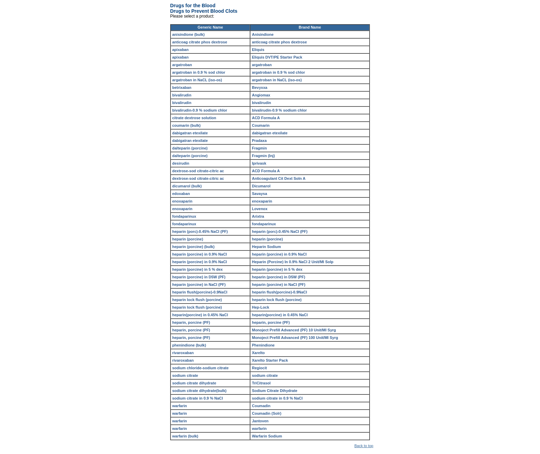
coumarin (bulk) (186, 125)
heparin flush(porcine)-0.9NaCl (199, 292)
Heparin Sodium (266, 247)
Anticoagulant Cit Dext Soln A (278, 178)
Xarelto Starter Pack (270, 360)
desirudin (180, 163)
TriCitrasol (261, 383)
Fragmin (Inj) (263, 156)
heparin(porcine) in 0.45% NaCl (200, 315)
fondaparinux (184, 216)
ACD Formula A (266, 118)
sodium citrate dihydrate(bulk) (199, 391)
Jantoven (260, 421)
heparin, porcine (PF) (191, 322)
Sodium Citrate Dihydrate (274, 391)
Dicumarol (261, 186)
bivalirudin (181, 95)
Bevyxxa (259, 87)
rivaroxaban (183, 353)
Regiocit (259, 368)
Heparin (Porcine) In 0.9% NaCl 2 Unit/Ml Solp (292, 262)
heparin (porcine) (187, 239)
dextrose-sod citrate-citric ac (198, 171)
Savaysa (259, 194)
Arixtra (258, 216)
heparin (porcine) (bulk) (193, 247)
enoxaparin (182, 201)
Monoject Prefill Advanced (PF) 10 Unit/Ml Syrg (294, 330)
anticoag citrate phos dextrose (199, 42)
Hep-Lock (260, 307)
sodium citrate (185, 375)
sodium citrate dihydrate (194, 383)
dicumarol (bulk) (187, 186)
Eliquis (258, 50)
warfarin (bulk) (185, 436)
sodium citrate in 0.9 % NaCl (197, 398)
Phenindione (263, 345)
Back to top (363, 446)
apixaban (180, 50)
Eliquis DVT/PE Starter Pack (277, 57)
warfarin (179, 406)
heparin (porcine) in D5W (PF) (199, 277)
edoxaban (181, 194)
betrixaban (181, 87)
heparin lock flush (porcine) (197, 300)
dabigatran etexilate (190, 133)
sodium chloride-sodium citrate (200, 368)
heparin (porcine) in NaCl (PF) (199, 284)
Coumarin (260, 125)
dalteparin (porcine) (190, 148)
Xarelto (258, 353)
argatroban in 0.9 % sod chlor (198, 72)
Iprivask (259, 163)
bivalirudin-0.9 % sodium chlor (199, 110)
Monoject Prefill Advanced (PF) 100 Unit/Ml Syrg (295, 338)
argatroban (182, 65)
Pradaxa (259, 140)
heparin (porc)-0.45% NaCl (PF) (200, 231)
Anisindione (262, 34)
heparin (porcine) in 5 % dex (197, 269)
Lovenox (259, 209)
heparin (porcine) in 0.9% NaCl (199, 254)
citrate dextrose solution (194, 118)
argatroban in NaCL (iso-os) (197, 80)
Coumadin (261, 406)
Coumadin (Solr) (266, 413)
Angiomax (261, 95)
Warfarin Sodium (267, 436)
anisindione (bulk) (188, 34)
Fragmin (259, 148)
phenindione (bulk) (189, 345)
